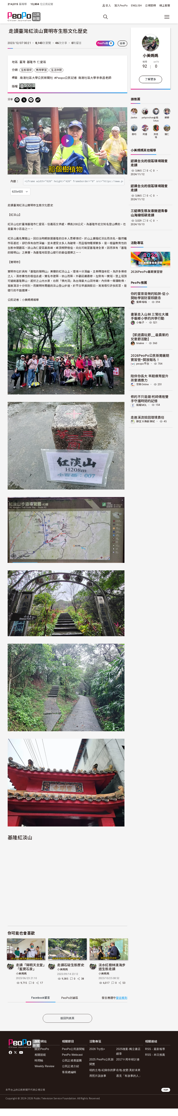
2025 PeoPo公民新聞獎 (101, 1069)
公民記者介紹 (70, 1073)
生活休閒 (56, 70)
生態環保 (26, 70)
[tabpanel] (67, 1016)
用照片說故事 (97, 1083)
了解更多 (150, 79)
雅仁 (167, 134)
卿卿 (167, 117)
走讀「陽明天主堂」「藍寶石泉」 (30, 974)
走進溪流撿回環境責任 (147, 417)
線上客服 (164, 5)
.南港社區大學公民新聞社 (36, 78)
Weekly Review (44, 1073)
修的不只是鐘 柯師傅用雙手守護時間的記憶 (149, 398)
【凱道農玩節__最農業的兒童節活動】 (150, 336)
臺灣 (22, 62)
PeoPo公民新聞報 (73, 1056)
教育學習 (41, 70)
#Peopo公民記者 (65, 78)
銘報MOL (141, 404)
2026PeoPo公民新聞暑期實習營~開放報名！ (150, 357)
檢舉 (122, 43)
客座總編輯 (69, 1079)
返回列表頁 (67, 1025)
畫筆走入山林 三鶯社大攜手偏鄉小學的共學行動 (149, 316)
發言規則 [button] (121, 1005)
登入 (108, 5)
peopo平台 (142, 363)
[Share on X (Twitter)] (24, 100)
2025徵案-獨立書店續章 (128, 1059)
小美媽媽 (21, 981)
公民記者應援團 (72, 1067)
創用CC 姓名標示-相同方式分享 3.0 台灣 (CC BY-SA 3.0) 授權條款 (28, 86)
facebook (11, 1060)
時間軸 (39, 1067)
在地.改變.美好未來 (128, 1077)
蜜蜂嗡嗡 (141, 302)
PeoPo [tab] (69, 1005)
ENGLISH (136, 5)
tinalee (140, 343)
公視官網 (150, 5)
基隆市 (31, 62)
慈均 (134, 134)
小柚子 (140, 322)
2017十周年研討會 (128, 1066)
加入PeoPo (121, 5)
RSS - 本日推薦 (155, 1062)
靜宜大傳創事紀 (145, 421)
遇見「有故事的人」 (129, 1083)
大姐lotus (156, 119)
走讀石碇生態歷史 (70, 972)
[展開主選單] (166, 16)
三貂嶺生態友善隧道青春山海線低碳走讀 (149, 213)
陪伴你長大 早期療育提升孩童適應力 (149, 377)
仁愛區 (41, 62)
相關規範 (40, 1062)
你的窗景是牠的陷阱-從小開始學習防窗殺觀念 (150, 295)
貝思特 (156, 136)
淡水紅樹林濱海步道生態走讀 (112, 974)
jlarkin (134, 117)
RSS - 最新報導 (155, 1056)
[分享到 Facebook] (17, 100)
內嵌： (14, 179)
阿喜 (145, 134)
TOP (165, 1097)
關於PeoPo (42, 1056)
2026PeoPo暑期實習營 (147, 271)
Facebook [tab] (40, 1005)
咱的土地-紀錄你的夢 (102, 1077)
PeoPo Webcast (72, 1062)
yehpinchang (148, 117)
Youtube (21, 1060)
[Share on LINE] (31, 100)
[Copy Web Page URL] (38, 100)
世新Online (142, 384)
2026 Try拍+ (97, 1056)
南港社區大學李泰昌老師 (94, 78)
